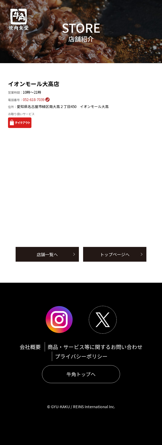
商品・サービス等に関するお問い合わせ (94, 346)
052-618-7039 (26, 99)
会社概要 (30, 346)
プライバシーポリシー (81, 356)
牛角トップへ (81, 374)
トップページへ (115, 254)
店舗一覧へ (47, 254)
